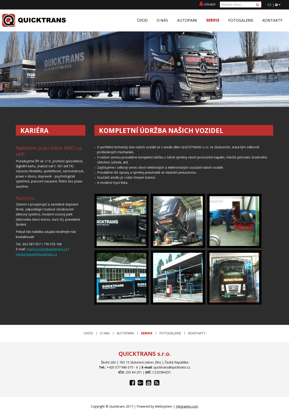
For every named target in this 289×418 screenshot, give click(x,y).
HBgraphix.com (187, 406)
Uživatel (207, 4)
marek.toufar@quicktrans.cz (46, 249)
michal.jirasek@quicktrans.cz (36, 254)
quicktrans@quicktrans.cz (172, 367)
